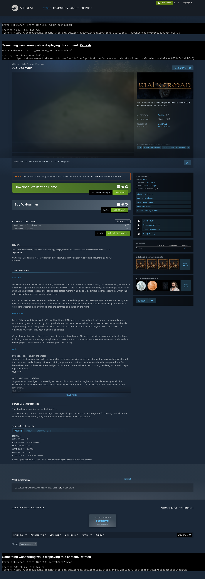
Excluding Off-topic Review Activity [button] (57, 550)
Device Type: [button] (167, 550)
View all (128, 482)
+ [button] (188, 151)
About (74, 8)
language (186, 3)
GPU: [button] (154, 550)
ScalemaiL (162, 127)
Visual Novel (155, 151)
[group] (102, 550)
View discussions (144, 289)
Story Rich (173, 151)
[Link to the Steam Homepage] (25, 10)
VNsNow (16, 264)
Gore (164, 151)
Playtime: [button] (81, 550)
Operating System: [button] (128, 550)
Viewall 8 (186, 245)
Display (99, 540)
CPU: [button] (143, 550)
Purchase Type (37, 540)
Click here (95, 180)
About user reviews (169, 511)
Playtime (85, 540)
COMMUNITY (60, 8)
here (60, 491)
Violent (146, 151)
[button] (119, 213)
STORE (47, 8)
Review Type (18, 540)
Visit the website (145, 277)
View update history (145, 281)
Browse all (122, 225)
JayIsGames (17, 256)
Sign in (17, 165)
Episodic (182, 151)
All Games (16, 68)
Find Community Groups (147, 294)
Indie (139, 151)
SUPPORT (86, 8)
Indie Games (27, 68)
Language (54, 540)
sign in (176, 3)
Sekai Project (164, 130)
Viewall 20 (185, 224)
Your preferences (186, 511)
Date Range (70, 540)
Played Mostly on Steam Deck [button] (103, 550)
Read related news (145, 285)
